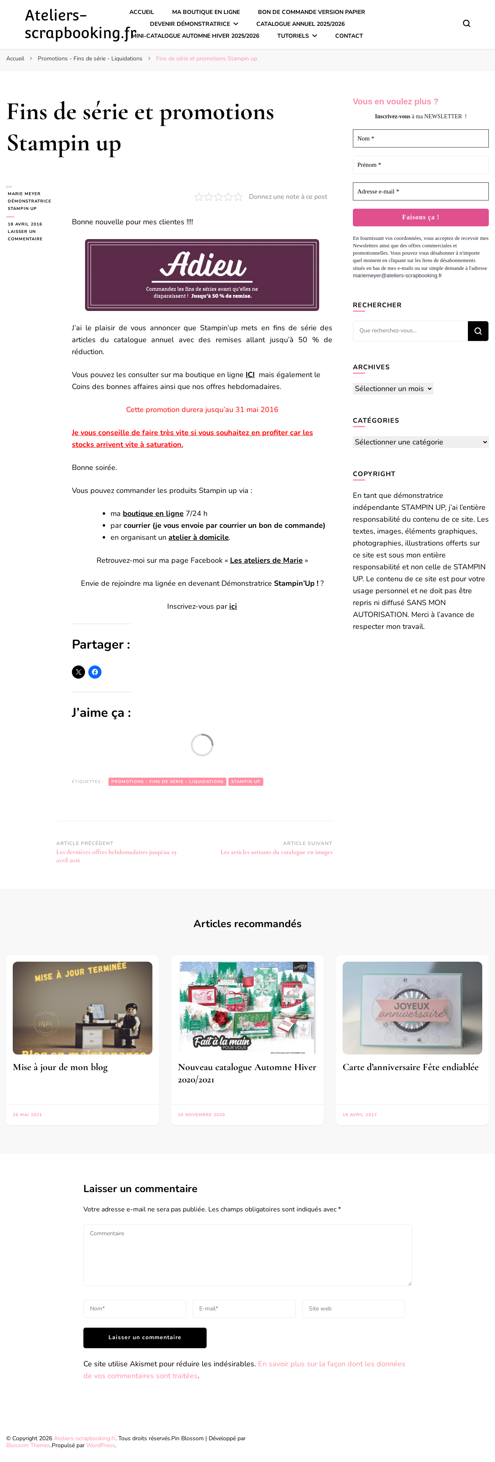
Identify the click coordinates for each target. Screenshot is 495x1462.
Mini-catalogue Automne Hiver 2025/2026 (195, 36)
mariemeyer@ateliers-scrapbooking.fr (397, 275)
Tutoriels (293, 36)
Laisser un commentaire (33, 236)
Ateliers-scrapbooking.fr (80, 24)
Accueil (141, 12)
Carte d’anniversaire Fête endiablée (411, 1067)
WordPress (100, 1445)
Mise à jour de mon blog (60, 1067)
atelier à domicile (198, 537)
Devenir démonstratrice (190, 24)
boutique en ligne (153, 513)
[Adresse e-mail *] (421, 191)
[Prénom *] (421, 165)
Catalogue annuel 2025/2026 (300, 24)
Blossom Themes (28, 1445)
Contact (349, 36)
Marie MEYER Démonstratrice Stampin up (28, 201)
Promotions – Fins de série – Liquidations (167, 782)
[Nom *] (421, 138)
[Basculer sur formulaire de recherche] (466, 23)
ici (233, 606)
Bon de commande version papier (311, 12)
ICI (250, 375)
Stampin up (245, 782)
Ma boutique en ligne (206, 12)
